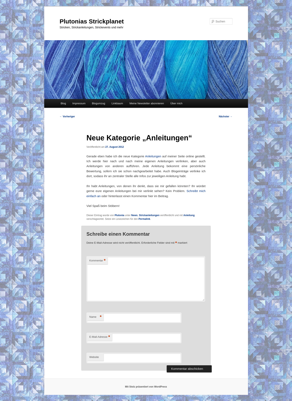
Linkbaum (117, 103)
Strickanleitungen (149, 215)
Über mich (176, 103)
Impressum (78, 103)
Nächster (225, 116)
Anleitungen (153, 156)
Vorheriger (67, 116)
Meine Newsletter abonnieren (146, 103)
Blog (63, 103)
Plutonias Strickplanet (92, 21)
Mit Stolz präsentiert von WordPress (146, 386)
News (134, 215)
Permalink (144, 219)
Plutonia (119, 215)
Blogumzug (98, 103)
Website (94, 357)
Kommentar (97, 261)
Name (95, 317)
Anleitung (189, 215)
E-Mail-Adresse (99, 337)
